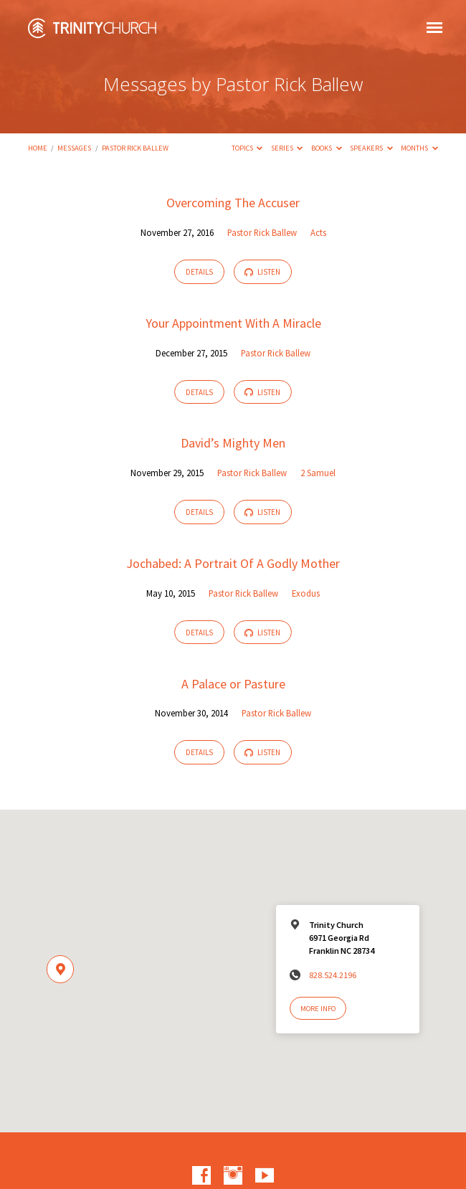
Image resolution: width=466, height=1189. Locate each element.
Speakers (371, 148)
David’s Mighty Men (233, 443)
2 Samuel (318, 472)
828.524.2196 (332, 975)
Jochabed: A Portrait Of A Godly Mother (233, 563)
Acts (318, 232)
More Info (318, 1008)
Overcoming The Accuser (233, 202)
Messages (74, 148)
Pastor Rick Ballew (135, 148)
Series (287, 148)
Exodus (306, 593)
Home (37, 148)
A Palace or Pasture (233, 684)
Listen (262, 272)
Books (326, 148)
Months (419, 148)
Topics (247, 148)
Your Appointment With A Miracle (233, 323)
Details (199, 272)
